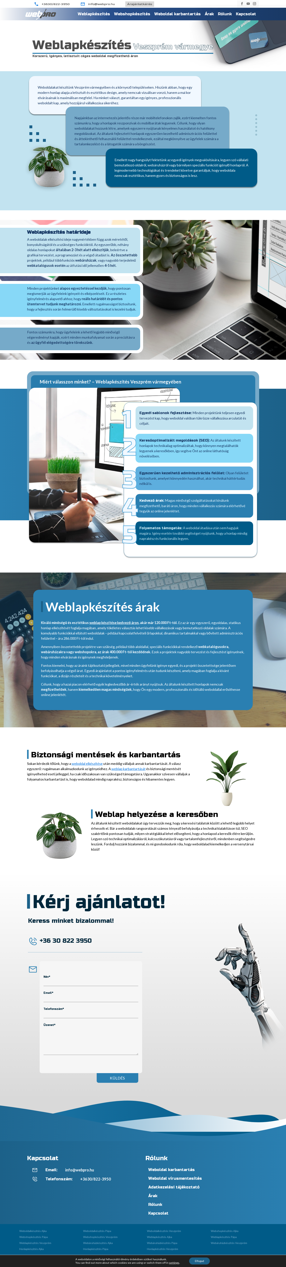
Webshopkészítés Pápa (33, 1237)
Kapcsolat (246, 14)
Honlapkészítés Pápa (95, 1249)
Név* (47, 977)
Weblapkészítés (94, 14)
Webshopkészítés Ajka (224, 1231)
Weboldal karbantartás (177, 14)
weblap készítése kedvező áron (114, 623)
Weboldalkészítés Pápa (97, 1231)
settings (174, 1262)
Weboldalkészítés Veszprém (164, 1231)
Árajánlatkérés (139, 4)
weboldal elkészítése (87, 763)
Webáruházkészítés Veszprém (229, 1243)
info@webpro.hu (101, 4)
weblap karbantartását (128, 769)
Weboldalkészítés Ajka (33, 1231)
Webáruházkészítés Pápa (162, 1243)
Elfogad (199, 1261)
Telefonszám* (54, 1009)
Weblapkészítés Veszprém (35, 1243)
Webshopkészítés (132, 14)
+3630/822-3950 (56, 4)
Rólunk (225, 14)
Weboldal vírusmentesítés (175, 1178)
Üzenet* (49, 1025)
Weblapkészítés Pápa (224, 1237)
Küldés (117, 1078)
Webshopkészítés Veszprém (100, 1237)
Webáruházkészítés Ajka (98, 1243)
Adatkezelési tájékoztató (174, 1187)
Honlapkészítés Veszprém (162, 1249)
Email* (48, 993)
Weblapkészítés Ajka (159, 1237)
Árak (209, 14)
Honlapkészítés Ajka (31, 1249)
